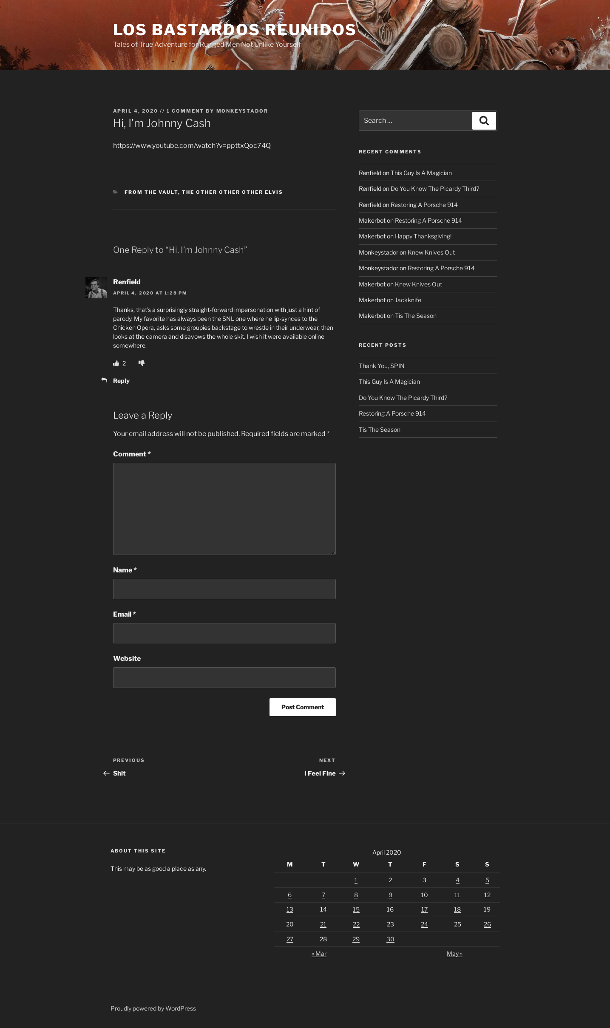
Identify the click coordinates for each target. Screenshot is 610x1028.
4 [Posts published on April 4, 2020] (458, 880)
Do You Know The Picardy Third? (435, 188)
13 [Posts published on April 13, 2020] (290, 909)
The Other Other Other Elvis (232, 192)
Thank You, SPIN (382, 365)
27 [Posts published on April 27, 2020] (290, 939)
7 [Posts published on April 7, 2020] (323, 894)
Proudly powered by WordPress (153, 1008)
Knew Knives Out (431, 252)
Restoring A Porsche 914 (424, 204)
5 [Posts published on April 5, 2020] (487, 880)
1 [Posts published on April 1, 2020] (356, 880)
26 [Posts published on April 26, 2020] (487, 924)
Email (124, 614)
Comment (132, 454)
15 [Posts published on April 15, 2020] (356, 909)
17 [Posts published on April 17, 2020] (424, 909)
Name (125, 570)
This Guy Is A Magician (421, 172)
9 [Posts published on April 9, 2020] (390, 894)
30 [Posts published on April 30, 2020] (390, 939)
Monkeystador (242, 111)
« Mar (319, 953)
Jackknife (408, 299)
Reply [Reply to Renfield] (121, 380)
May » (454, 953)
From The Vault (151, 192)
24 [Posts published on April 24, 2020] (424, 924)
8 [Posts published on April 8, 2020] (356, 894)
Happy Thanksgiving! (423, 236)
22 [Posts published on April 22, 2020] (356, 924)
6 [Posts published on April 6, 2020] (290, 894)
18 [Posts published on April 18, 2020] (457, 909)
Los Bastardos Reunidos (235, 29)
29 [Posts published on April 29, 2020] (356, 939)
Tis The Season (416, 315)
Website (127, 658)
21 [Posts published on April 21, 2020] (323, 924)
